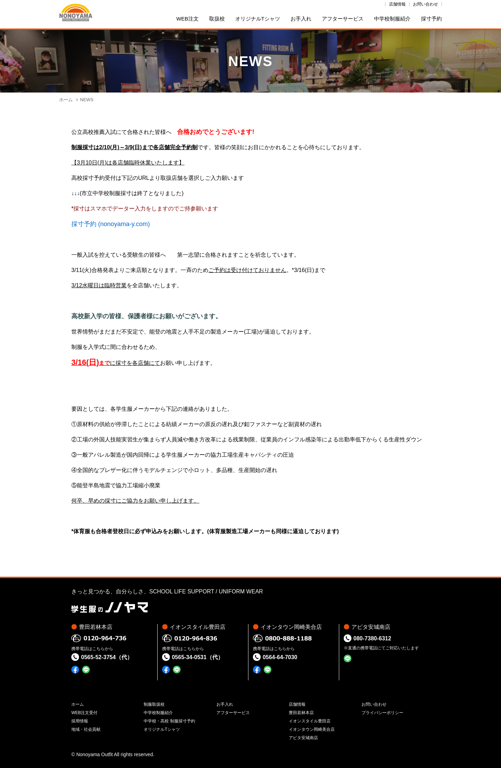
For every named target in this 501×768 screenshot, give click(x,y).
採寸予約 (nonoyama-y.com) (110, 224)
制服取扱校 (154, 704)
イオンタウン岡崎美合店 (312, 729)
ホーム (66, 99)
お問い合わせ (425, 4)
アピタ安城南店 (303, 737)
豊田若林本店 (301, 712)
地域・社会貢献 (86, 729)
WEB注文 (187, 19)
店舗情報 (397, 4)
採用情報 (79, 721)
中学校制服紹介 (392, 19)
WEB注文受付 (84, 712)
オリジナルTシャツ (257, 19)
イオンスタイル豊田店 (310, 721)
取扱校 (217, 19)
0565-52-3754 (98, 657)
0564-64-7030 (280, 657)
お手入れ (301, 19)
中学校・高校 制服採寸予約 (169, 721)
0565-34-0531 (189, 657)
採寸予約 (431, 19)
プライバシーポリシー (382, 712)
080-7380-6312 (372, 638)
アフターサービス (343, 19)
